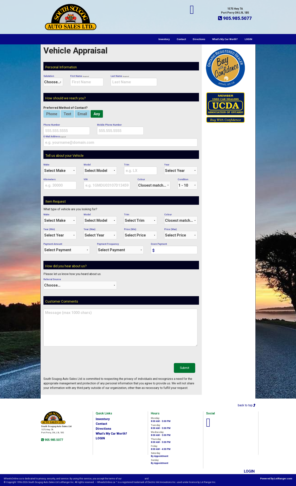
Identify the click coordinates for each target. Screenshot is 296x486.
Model (100, 169)
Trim (140, 169)
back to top (247, 405)
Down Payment (174, 248)
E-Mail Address (120, 141)
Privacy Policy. (157, 478)
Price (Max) (180, 233)
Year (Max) (100, 233)
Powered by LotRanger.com (276, 478)
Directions (199, 39)
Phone (51, 114)
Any (96, 114)
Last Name (134, 80)
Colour (153, 183)
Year (180, 169)
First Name (86, 80)
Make (59, 169)
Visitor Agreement (133, 478)
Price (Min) (140, 233)
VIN (107, 183)
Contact (181, 39)
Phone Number (66, 129)
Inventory (164, 39)
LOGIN (248, 39)
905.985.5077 (53, 440)
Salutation (53, 80)
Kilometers (59, 183)
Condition (187, 183)
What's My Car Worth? (225, 39)
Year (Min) (59, 233)
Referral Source (80, 283)
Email (82, 114)
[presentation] (86, 82)
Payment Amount (66, 248)
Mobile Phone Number (120, 129)
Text (67, 114)
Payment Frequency (120, 248)
